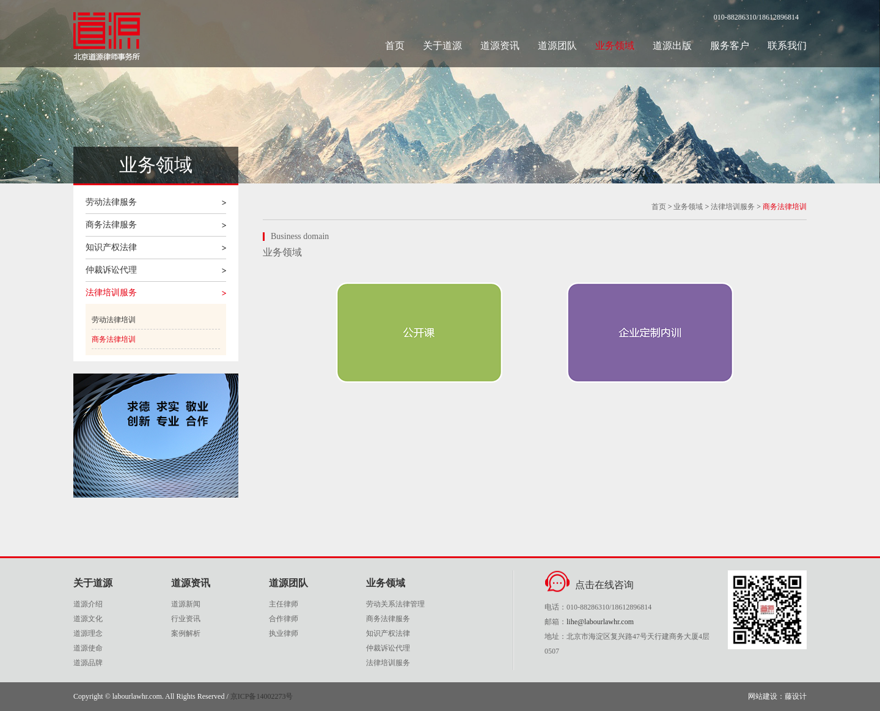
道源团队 (557, 45)
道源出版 (672, 45)
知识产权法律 (111, 247)
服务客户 (729, 45)
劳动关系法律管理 (395, 604)
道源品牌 (88, 662)
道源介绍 (88, 604)
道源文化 (88, 618)
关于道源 (442, 45)
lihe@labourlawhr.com (600, 621)
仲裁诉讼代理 (111, 269)
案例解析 (185, 633)
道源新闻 (185, 604)
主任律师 (283, 604)
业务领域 (614, 45)
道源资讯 (499, 45)
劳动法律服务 (111, 202)
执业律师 (283, 633)
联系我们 (787, 45)
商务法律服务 (111, 224)
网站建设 (762, 696)
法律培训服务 (111, 292)
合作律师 (283, 618)
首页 (395, 45)
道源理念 (88, 633)
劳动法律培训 (114, 319)
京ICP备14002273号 (261, 696)
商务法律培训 (114, 339)
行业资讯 (185, 618)
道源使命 (88, 648)
